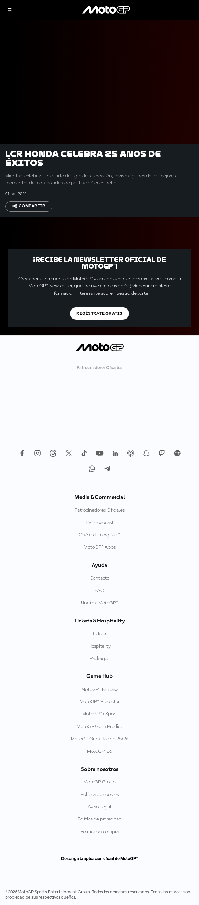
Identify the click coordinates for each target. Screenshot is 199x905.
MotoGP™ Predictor (100, 701)
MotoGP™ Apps (100, 547)
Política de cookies (100, 794)
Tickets (99, 633)
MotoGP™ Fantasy (99, 689)
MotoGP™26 (99, 751)
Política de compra (99, 831)
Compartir (29, 206)
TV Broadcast (99, 522)
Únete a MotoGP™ (99, 603)
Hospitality (99, 646)
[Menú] (10, 10)
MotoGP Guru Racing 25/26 (99, 738)
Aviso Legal (99, 807)
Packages (99, 658)
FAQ (99, 590)
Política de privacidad (99, 819)
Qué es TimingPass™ (99, 535)
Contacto (99, 578)
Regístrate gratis (99, 313)
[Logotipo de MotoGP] (106, 10)
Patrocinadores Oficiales (99, 510)
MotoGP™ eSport (99, 714)
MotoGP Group (99, 782)
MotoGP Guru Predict (99, 726)
